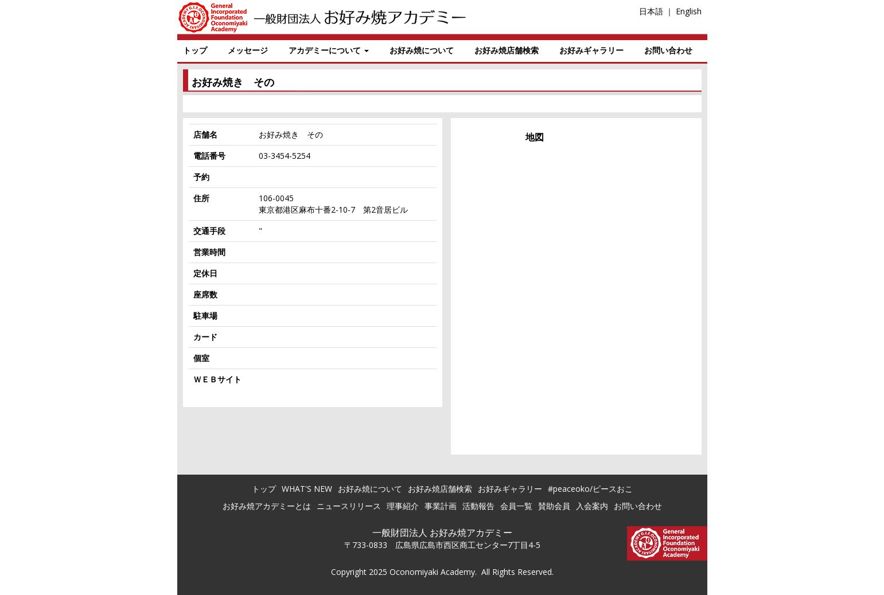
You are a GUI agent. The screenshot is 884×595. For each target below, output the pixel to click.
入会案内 (592, 505)
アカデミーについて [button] (329, 50)
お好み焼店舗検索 (506, 50)
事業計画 (441, 505)
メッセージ (248, 50)
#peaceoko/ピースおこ (590, 488)
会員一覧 (516, 505)
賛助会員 (554, 505)
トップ (195, 50)
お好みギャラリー (591, 50)
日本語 (651, 11)
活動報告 (478, 505)
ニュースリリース (349, 505)
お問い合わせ (668, 50)
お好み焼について (422, 50)
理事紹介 (403, 505)
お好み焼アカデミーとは (267, 505)
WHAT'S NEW (307, 488)
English (689, 11)
